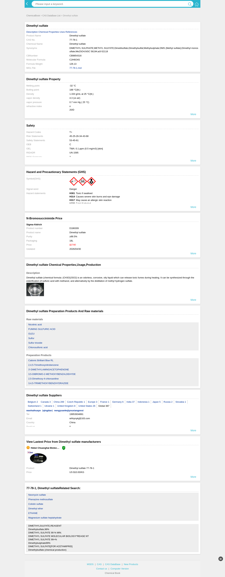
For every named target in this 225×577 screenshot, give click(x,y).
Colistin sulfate (35, 504)
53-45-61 (74, 140)
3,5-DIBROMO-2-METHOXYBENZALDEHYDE (52, 374)
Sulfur (31, 338)
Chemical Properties (48, 32)
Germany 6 (117, 402)
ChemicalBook (33, 15)
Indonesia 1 (143, 402)
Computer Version (120, 568)
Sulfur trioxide (35, 342)
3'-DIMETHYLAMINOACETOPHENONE (48, 369)
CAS (99, 564)
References (71, 32)
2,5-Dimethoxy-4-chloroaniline (43, 378)
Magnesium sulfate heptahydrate (45, 517)
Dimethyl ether (35, 508)
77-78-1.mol (75, 68)
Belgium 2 (33, 402)
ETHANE (33, 513)
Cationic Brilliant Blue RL (40, 360)
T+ (70, 132)
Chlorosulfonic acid (38, 347)
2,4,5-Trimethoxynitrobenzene (43, 365)
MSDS (90, 564)
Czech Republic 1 (76, 402)
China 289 (59, 402)
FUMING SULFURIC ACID (41, 329)
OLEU (31, 333)
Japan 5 (156, 402)
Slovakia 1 (180, 402)
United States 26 (86, 406)
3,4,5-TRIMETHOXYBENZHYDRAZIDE (48, 383)
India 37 (131, 402)
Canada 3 (46, 402)
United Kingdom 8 (66, 406)
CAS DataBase (112, 564)
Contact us (101, 568)
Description (32, 32)
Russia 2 (168, 402)
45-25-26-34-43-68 (78, 136)
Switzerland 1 (34, 406)
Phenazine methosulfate (40, 499)
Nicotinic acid (35, 324)
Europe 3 (92, 402)
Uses (62, 32)
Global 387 (103, 406)
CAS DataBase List (51, 15)
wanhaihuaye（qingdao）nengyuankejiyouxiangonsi (54, 410)
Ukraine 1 (49, 406)
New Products (131, 564)
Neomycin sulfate (37, 495)
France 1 (104, 402)
